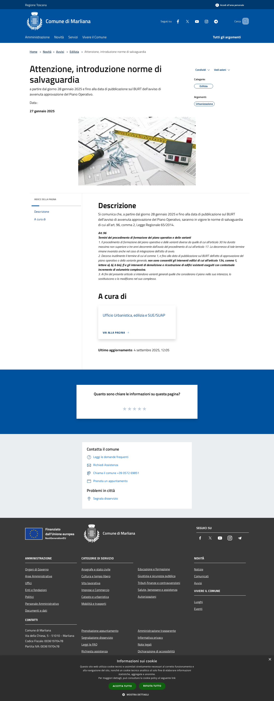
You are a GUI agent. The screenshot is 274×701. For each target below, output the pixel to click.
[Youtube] (191, 21)
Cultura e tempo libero (95, 576)
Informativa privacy (150, 637)
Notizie (198, 569)
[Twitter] (182, 21)
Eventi (198, 608)
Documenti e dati (36, 610)
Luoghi (198, 602)
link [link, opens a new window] (174, 678)
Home (33, 51)
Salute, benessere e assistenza (157, 589)
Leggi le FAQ (89, 644)
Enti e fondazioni (36, 590)
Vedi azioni (222, 70)
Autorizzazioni (147, 596)
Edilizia (74, 51)
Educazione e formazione (154, 569)
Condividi (203, 70)
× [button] (269, 659)
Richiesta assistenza (94, 651)
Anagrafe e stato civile (95, 569)
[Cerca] (244, 21)
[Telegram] (210, 21)
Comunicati (201, 576)
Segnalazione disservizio (97, 637)
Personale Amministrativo (42, 603)
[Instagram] (201, 21)
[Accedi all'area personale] (229, 5)
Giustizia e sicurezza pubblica (156, 576)
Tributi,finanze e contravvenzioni (159, 583)
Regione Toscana (36, 5)
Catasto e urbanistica (95, 596)
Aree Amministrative (38, 576)
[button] (137, 694)
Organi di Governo (37, 569)
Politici (29, 596)
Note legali (145, 644)
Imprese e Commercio (95, 590)
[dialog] (137, 678)
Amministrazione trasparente (157, 630)
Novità (47, 51)
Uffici (28, 583)
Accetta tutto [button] (122, 686)
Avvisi (60, 51)
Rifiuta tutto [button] (152, 685)
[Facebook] (172, 21)
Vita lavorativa (90, 583)
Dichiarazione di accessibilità (156, 651)
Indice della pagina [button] (45, 199)
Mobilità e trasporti (93, 603)
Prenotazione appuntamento (99, 630)
